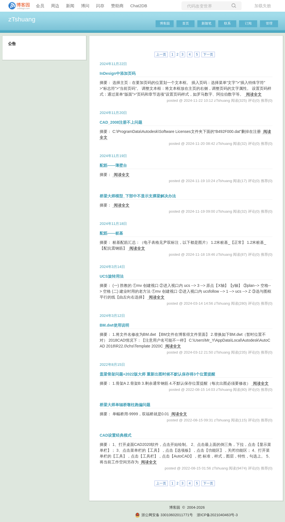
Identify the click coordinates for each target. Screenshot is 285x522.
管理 (269, 23)
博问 (85, 5)
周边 (55, 5)
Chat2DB (138, 5)
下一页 (208, 54)
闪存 (100, 5)
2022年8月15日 (112, 364)
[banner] (17, 6)
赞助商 (117, 5)
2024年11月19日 (113, 156)
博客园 (165, 23)
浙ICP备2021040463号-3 (217, 515)
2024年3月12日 (112, 316)
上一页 (161, 54)
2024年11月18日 (113, 224)
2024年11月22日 (113, 64)
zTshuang (21, 19)
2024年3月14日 (112, 267)
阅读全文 (254, 94)
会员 (40, 5)
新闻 (70, 5)
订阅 (248, 23)
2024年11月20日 (113, 113)
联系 (227, 23)
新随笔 (207, 23)
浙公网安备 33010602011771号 (164, 515)
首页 (185, 23)
